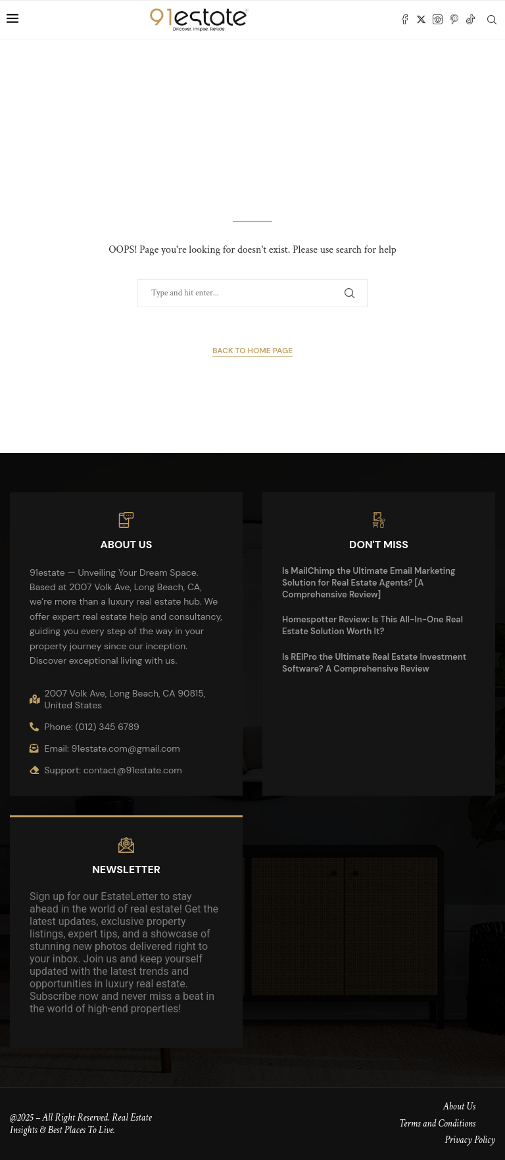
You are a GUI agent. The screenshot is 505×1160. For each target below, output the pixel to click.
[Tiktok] (470, 20)
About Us (459, 1106)
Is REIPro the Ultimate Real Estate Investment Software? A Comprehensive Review (374, 662)
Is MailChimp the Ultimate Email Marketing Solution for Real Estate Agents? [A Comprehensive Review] (369, 582)
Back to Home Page (252, 350)
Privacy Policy (470, 1140)
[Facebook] (405, 20)
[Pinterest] (454, 20)
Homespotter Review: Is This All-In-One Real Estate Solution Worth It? (372, 625)
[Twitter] (421, 20)
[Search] (491, 20)
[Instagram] (438, 20)
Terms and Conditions (437, 1123)
